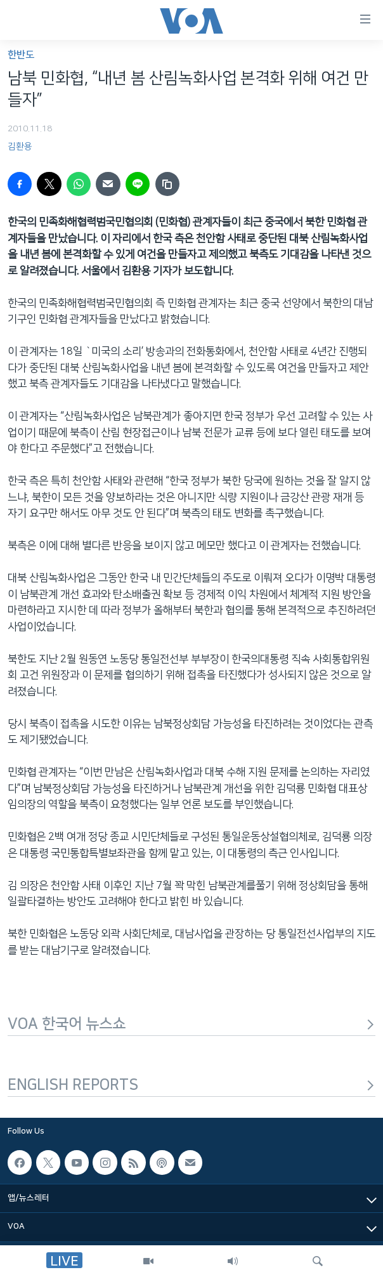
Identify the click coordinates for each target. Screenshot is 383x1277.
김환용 (20, 146)
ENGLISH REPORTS (191, 1085)
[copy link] (167, 184)
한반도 (21, 54)
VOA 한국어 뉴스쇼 (191, 1024)
